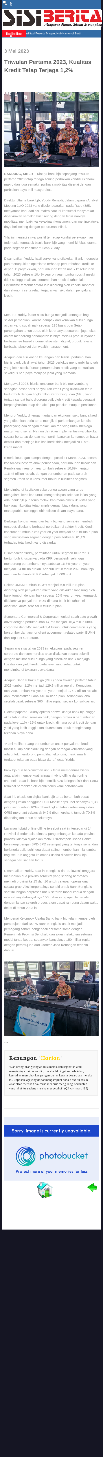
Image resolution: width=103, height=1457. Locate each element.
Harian (50, 1057)
